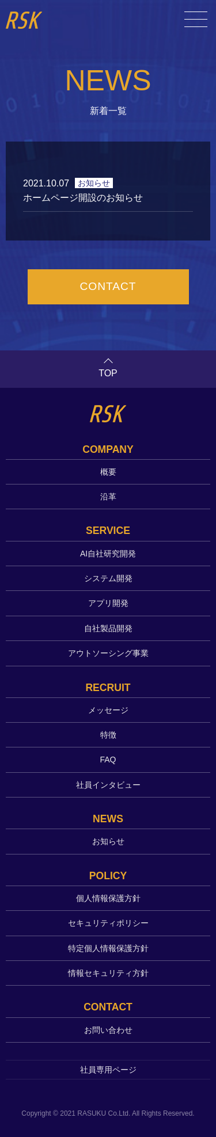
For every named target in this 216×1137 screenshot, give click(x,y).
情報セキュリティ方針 (108, 973)
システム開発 (108, 578)
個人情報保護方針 (108, 898)
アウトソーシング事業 (108, 653)
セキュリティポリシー (108, 923)
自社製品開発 (108, 628)
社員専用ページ (108, 1069)
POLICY (108, 876)
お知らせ (108, 841)
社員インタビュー (108, 784)
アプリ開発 (108, 603)
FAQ (108, 759)
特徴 (108, 734)
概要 (108, 471)
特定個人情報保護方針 (108, 948)
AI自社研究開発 (108, 553)
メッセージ (108, 710)
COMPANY (108, 449)
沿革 (108, 496)
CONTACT (107, 286)
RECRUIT (107, 687)
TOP (108, 373)
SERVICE (108, 530)
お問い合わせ (108, 1030)
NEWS (108, 819)
